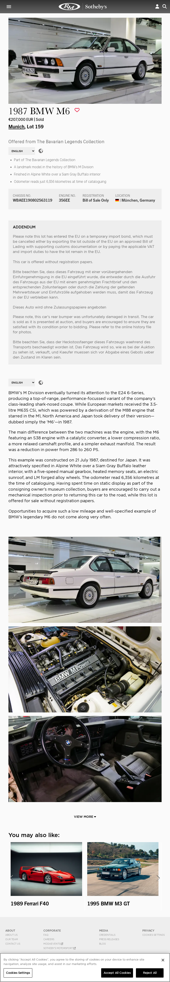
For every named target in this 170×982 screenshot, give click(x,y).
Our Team (11, 939)
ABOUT (10, 930)
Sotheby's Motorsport (59, 948)
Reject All (149, 972)
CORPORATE (52, 930)
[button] (157, 7)
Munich (16, 126)
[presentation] (11, 878)
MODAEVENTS (53, 943)
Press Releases (109, 939)
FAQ (45, 935)
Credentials (107, 935)
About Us (11, 935)
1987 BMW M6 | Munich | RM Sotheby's (82, 6)
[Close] (163, 960)
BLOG (102, 943)
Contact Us (12, 943)
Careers (48, 939)
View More (85, 816)
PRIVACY (148, 930)
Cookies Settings (153, 935)
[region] (85, 967)
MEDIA (103, 930)
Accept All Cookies (117, 972)
